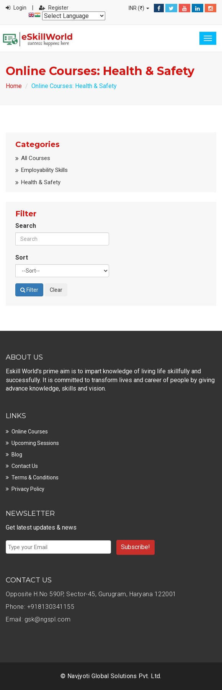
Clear (56, 290)
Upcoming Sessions (35, 443)
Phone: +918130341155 (40, 606)
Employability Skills (44, 170)
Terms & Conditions (35, 477)
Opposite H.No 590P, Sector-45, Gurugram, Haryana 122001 (91, 594)
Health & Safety (40, 182)
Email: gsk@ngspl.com (38, 619)
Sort (21, 257)
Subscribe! (135, 547)
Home (14, 86)
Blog (16, 454)
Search (25, 225)
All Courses (35, 158)
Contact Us (24, 466)
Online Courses (29, 431)
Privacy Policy (27, 489)
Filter (29, 290)
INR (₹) (139, 8)
